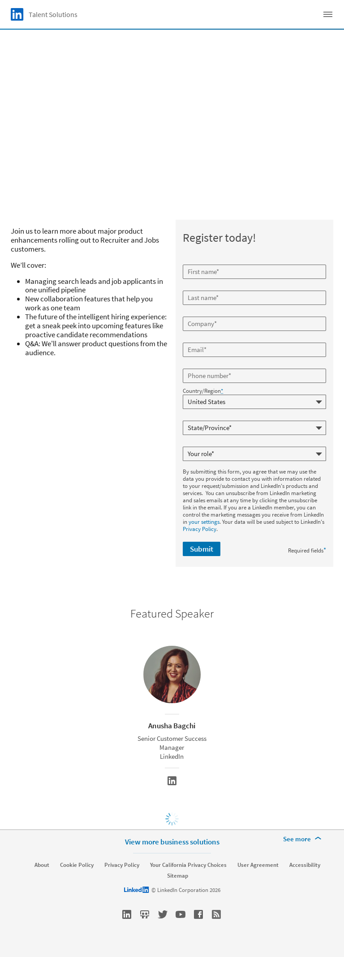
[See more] (304, 839)
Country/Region (203, 391)
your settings (204, 522)
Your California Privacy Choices (188, 865)
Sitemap (177, 875)
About (41, 865)
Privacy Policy (199, 529)
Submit (201, 549)
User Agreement (258, 865)
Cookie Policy (77, 865)
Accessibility (304, 865)
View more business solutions (172, 842)
